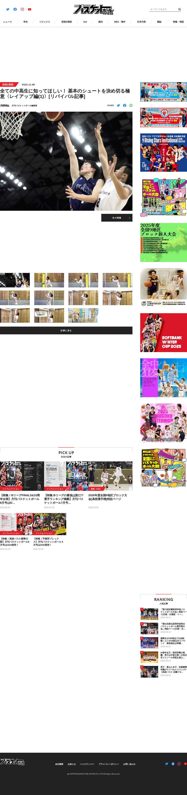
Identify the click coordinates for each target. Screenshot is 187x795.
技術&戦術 (7, 84)
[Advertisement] (93, 52)
